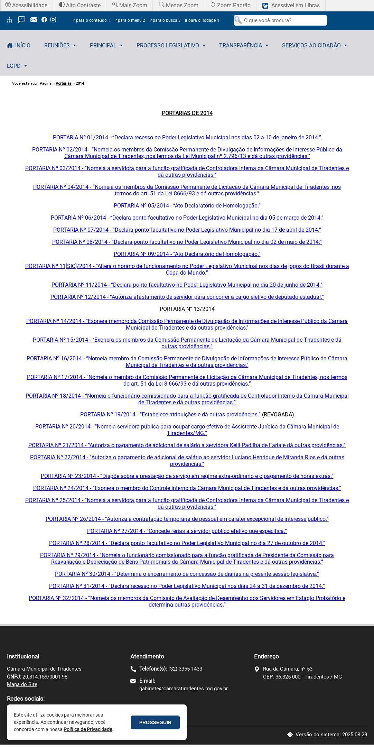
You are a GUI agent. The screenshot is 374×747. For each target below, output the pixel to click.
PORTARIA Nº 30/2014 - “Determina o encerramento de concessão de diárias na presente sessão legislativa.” (187, 574)
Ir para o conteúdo (91, 20)
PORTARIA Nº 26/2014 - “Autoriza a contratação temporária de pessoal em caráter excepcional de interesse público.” (187, 519)
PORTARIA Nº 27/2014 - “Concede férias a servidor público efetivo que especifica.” (187, 531)
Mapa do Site (22, 684)
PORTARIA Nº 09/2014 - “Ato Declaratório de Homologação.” (187, 254)
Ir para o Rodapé (202, 20)
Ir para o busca (165, 20)
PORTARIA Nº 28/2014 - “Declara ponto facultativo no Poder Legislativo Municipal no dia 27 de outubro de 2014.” (187, 543)
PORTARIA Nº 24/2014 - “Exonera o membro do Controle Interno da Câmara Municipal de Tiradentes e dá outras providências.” (187, 488)
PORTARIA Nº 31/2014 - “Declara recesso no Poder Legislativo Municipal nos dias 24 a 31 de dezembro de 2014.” (187, 586)
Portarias (64, 83)
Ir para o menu (129, 20)
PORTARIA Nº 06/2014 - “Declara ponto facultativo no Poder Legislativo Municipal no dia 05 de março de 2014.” (187, 217)
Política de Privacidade (88, 729)
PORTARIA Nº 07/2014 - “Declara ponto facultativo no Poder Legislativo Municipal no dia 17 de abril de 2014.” (187, 230)
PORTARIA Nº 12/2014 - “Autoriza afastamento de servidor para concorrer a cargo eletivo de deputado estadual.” (187, 297)
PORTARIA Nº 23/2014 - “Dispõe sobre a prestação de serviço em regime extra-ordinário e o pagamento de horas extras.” (187, 476)
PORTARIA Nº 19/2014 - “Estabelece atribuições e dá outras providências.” (170, 414)
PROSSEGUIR (155, 722)
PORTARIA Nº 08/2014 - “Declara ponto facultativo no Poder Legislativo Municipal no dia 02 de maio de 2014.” (187, 242)
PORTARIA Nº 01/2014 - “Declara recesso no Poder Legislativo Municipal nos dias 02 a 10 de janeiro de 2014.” (187, 137)
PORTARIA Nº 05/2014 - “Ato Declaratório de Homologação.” (187, 205)
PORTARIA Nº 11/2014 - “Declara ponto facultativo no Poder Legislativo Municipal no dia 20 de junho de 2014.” (187, 285)
